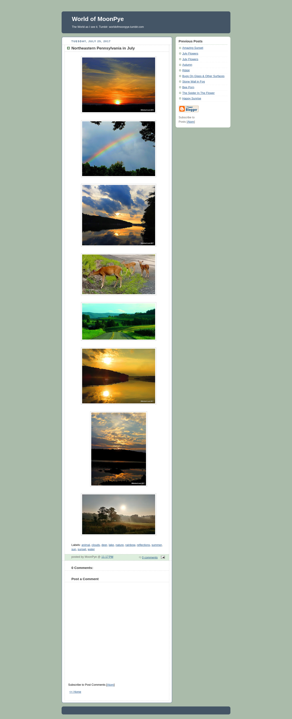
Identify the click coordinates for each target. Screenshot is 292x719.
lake (111, 545)
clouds (95, 545)
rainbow (130, 545)
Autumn (187, 64)
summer (156, 545)
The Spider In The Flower (198, 93)
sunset (82, 549)
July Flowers (190, 53)
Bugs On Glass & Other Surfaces (203, 76)
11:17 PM (107, 556)
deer (104, 545)
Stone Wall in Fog (193, 81)
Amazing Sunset (192, 47)
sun (73, 549)
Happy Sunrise (191, 98)
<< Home (75, 691)
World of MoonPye (98, 19)
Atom (110, 684)
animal (85, 545)
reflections (143, 545)
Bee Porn (188, 87)
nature (120, 545)
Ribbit (186, 70)
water (91, 549)
